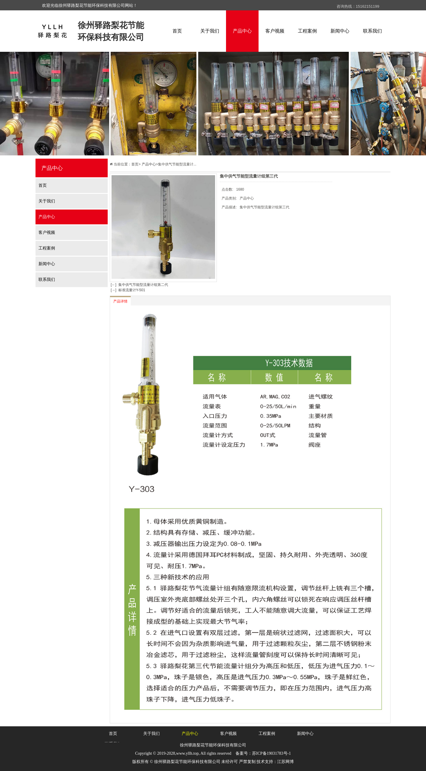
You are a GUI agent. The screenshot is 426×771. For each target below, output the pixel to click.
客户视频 (274, 30)
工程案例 (307, 30)
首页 (177, 30)
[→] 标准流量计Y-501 (127, 290)
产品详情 (120, 301)
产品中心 (242, 30)
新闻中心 (339, 30)
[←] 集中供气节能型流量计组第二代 (139, 285)
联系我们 (372, 30)
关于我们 (209, 30)
